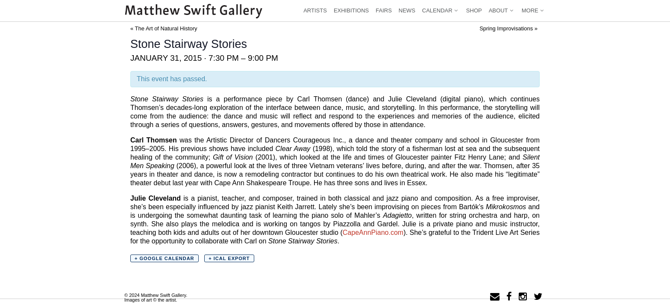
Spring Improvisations (508, 28)
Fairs (384, 10)
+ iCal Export (229, 258)
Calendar (440, 10)
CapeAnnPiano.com (373, 232)
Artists (315, 10)
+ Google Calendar (164, 258)
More (533, 10)
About (502, 10)
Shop (474, 10)
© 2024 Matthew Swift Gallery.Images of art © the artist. (155, 297)
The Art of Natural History (163, 28)
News (407, 10)
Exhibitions (351, 10)
